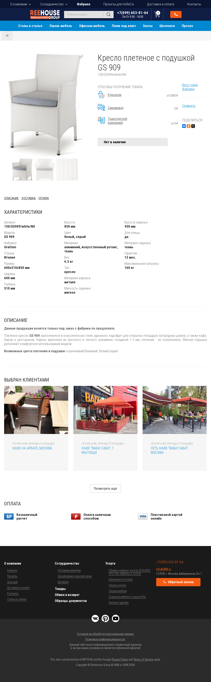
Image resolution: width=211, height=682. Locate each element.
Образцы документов (71, 601)
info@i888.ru (163, 569)
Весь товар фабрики (190, 87)
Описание (11, 198)
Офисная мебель (92, 26)
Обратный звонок (176, 14)
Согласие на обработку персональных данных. (105, 634)
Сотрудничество (52, 4)
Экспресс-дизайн (119, 602)
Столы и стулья (30, 26)
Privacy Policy (120, 659)
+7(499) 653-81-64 (132, 14)
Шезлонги (167, 26)
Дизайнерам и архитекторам (75, 576)
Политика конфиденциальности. (105, 639)
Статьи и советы (16, 599)
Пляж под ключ (124, 26)
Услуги (110, 563)
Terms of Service (143, 659)
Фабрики (83, 4)
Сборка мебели (118, 591)
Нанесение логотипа (121, 579)
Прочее (187, 26)
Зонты (147, 26)
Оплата (44, 198)
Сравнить (189, 106)
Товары (60, 589)
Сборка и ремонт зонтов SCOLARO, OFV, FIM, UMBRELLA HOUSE (130, 572)
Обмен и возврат (67, 595)
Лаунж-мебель (60, 26)
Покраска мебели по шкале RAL (127, 596)
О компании (18, 4)
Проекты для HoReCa (118, 4)
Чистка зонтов (117, 585)
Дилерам (63, 582)
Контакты (194, 4)
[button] (81, 56)
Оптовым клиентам (69, 570)
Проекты (12, 576)
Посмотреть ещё (105, 489)
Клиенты (12, 570)
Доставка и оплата (160, 4)
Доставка (28, 198)
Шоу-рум (12, 582)
